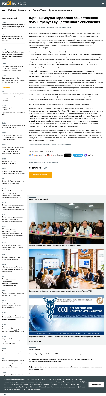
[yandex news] (55, 155)
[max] (88, 155)
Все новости (33, 341)
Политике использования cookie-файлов (67, 387)
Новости (37, 162)
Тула (44, 162)
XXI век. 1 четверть (19, 10)
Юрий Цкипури (52, 162)
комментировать (40, 175)
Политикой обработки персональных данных (23, 389)
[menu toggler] (103, 3)
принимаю (96, 384)
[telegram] (78, 155)
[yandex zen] (68, 155)
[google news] (37, 155)
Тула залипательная (60, 10)
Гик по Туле (39, 10)
